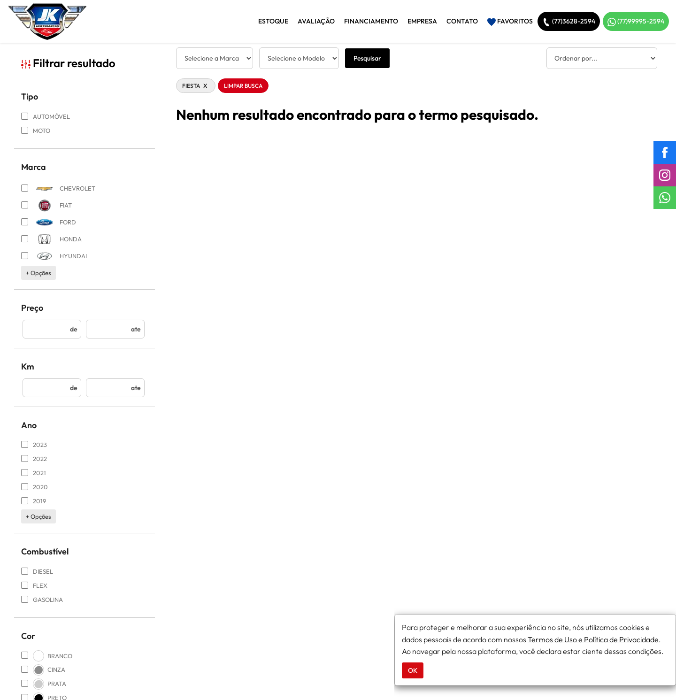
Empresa (422, 21)
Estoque (273, 21)
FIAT (46, 205)
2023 (34, 444)
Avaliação (316, 21)
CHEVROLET (58, 188)
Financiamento (371, 21)
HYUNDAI (54, 256)
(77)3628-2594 (568, 21)
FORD (48, 222)
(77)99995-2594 (635, 21)
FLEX (34, 585)
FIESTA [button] (195, 86)
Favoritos (510, 21)
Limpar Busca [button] (243, 85)
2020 (34, 487)
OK (412, 670)
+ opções (38, 273)
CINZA (43, 670)
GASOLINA (42, 599)
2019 (33, 501)
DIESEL (37, 571)
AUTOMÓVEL (45, 116)
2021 (33, 473)
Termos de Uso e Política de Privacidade (593, 639)
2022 (34, 458)
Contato (462, 21)
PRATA (43, 684)
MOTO (35, 130)
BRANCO (46, 656)
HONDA (51, 239)
